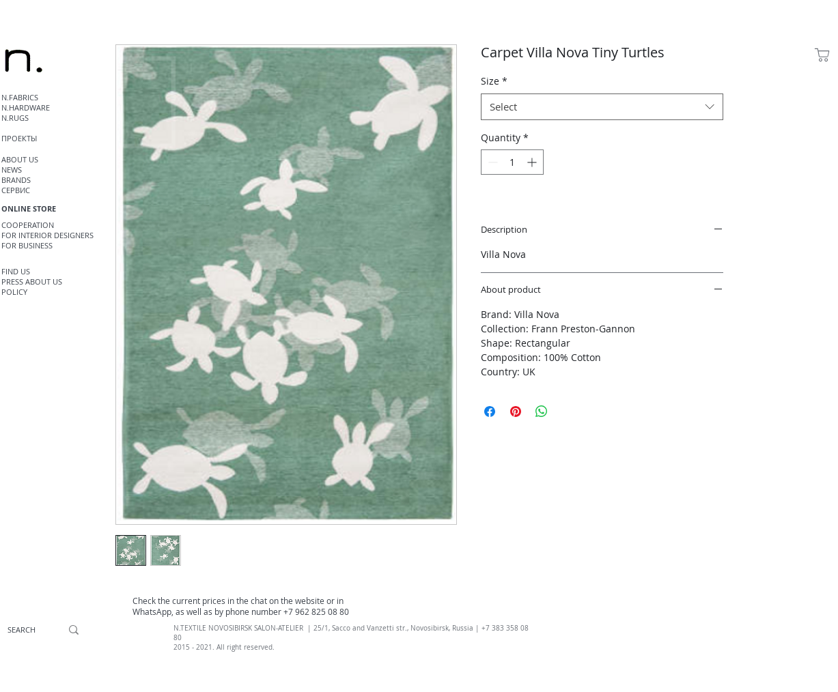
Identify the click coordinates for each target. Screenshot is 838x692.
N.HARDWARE (25, 107)
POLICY (14, 292)
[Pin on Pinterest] (515, 411)
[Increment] (533, 162)
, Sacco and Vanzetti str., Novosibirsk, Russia (401, 628)
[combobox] (602, 106)
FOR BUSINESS (27, 245)
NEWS (11, 169)
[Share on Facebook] (489, 411)
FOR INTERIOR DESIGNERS (47, 235)
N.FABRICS (19, 97)
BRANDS (16, 180)
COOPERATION (27, 225)
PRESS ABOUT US (31, 281)
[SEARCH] (21, 630)
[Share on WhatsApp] (541, 411)
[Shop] (822, 54)
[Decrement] (491, 162)
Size (494, 80)
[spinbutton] (512, 162)
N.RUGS (15, 118)
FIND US (15, 271)
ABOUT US (19, 159)
